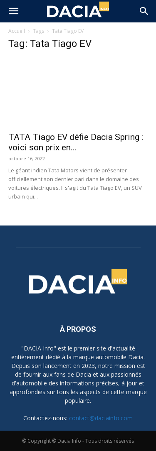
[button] (13, 11)
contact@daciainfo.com (101, 418)
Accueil (16, 30)
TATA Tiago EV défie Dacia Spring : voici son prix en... (75, 142)
